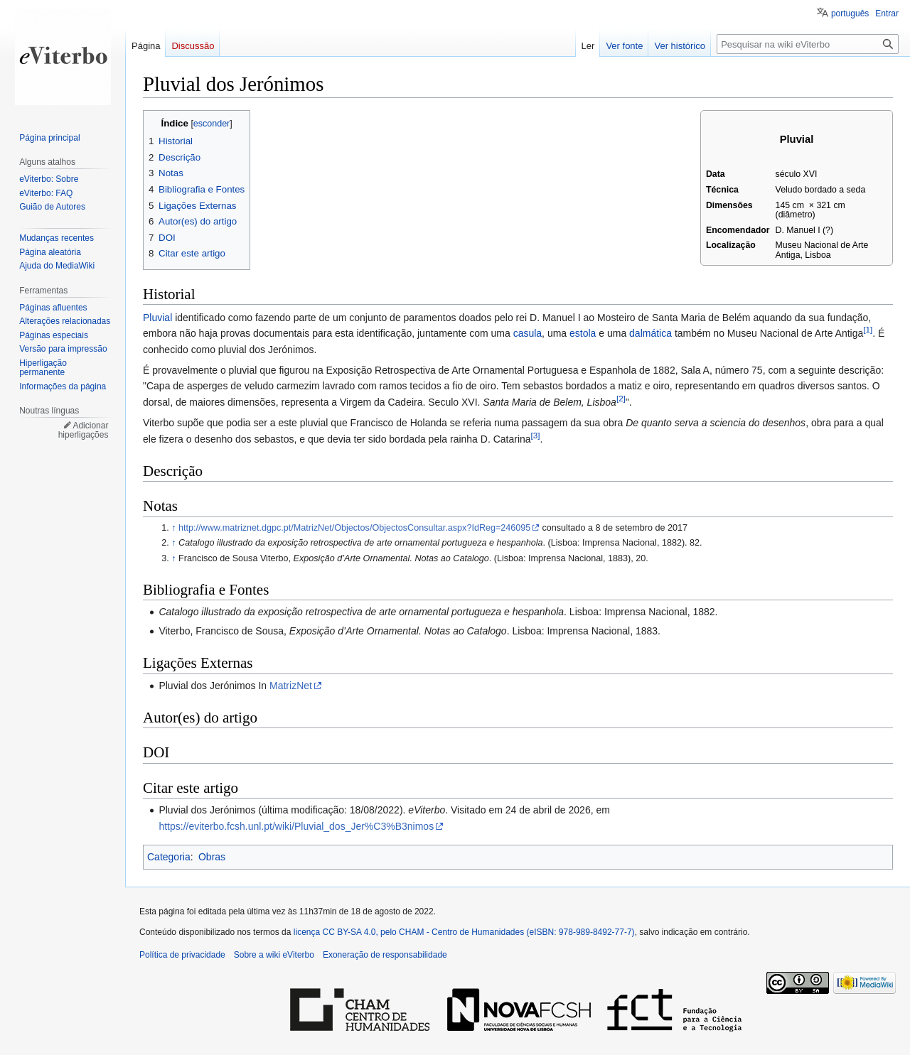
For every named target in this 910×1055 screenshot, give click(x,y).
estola (582, 333)
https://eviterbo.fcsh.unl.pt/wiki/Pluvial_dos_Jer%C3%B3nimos (296, 826)
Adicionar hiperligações (83, 430)
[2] (621, 398)
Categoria (169, 856)
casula (527, 333)
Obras (211, 856)
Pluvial (157, 317)
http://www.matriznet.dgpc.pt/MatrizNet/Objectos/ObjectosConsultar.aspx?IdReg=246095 (354, 528)
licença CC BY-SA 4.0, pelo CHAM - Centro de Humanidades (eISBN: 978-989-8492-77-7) (464, 932)
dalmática (650, 333)
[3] (535, 435)
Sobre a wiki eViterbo (274, 955)
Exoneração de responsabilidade (385, 955)
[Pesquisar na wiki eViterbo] (808, 44)
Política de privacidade (182, 955)
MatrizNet (290, 685)
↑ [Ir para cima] (173, 528)
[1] (867, 330)
